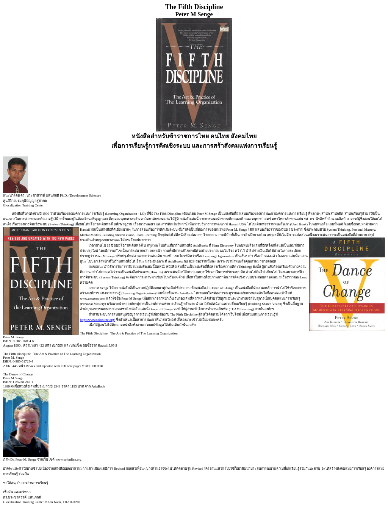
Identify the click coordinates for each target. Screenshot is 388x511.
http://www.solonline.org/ (97, 320)
